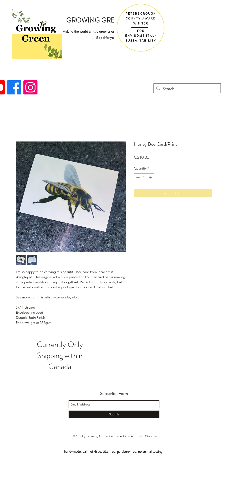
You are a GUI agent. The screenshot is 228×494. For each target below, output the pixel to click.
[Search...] (187, 89)
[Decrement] (137, 177)
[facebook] (14, 87)
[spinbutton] (144, 177)
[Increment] (151, 177)
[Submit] (114, 414)
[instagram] (30, 87)
